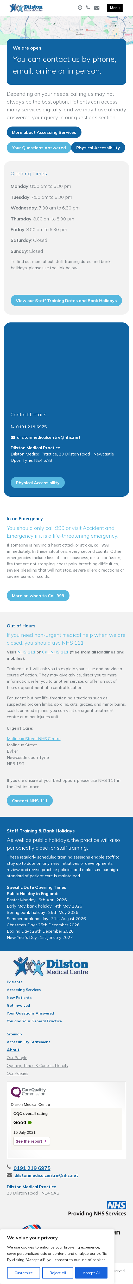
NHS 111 (26, 652)
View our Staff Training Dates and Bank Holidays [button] (66, 300)
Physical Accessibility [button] (98, 147)
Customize (24, 1272)
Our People (17, 1057)
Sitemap (14, 1034)
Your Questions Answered (30, 1013)
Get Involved (18, 1005)
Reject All (58, 1272)
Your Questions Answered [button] (39, 147)
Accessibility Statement (28, 1042)
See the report (29, 1141)
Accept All (91, 1272)
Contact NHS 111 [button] (30, 800)
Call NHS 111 (55, 652)
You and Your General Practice (34, 1021)
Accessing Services (24, 989)
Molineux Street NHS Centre (34, 738)
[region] (57, 1256)
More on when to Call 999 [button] (38, 595)
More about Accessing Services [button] (44, 132)
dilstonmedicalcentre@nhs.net (46, 1175)
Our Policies (17, 1073)
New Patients (19, 997)
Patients (14, 982)
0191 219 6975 (32, 1168)
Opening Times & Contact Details (37, 1065)
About (13, 1049)
